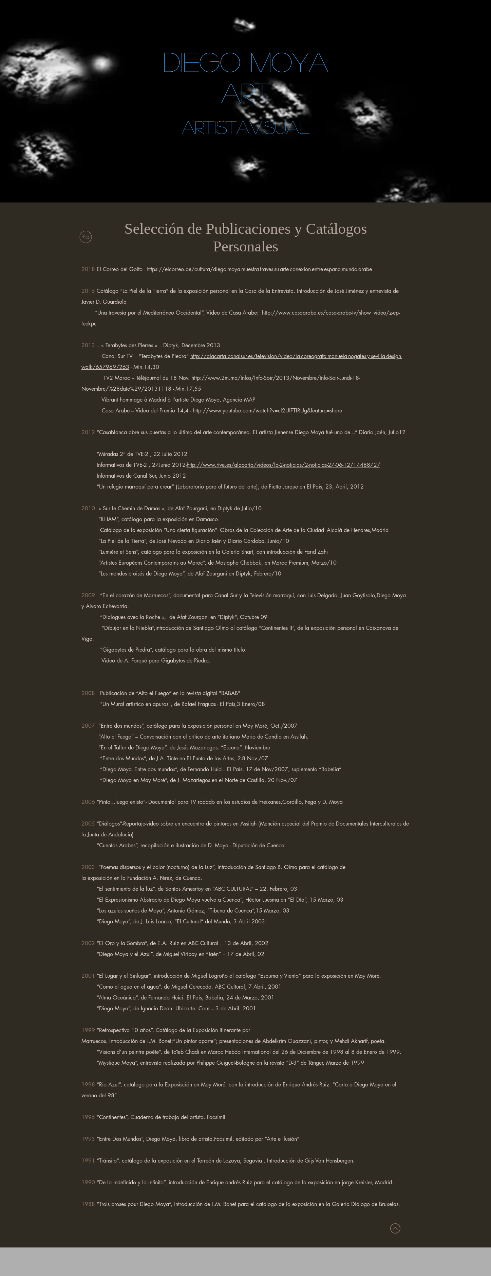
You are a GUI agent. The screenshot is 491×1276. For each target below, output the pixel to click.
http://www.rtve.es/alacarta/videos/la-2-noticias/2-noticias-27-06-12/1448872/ (283, 464)
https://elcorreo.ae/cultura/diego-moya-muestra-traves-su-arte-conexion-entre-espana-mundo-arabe (259, 269)
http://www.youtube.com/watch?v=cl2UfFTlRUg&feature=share (267, 410)
